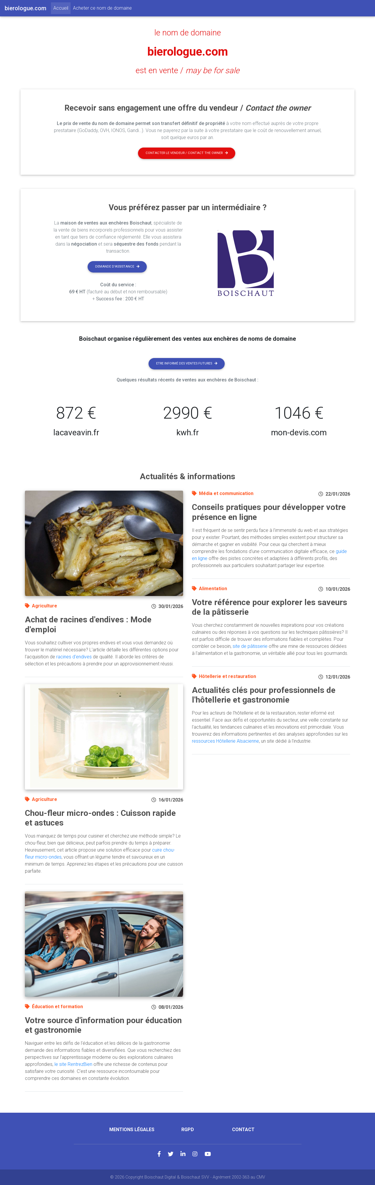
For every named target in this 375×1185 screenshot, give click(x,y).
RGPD (187, 1129)
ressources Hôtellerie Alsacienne (225, 741)
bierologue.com (187, 52)
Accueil (62, 7)
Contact (243, 1129)
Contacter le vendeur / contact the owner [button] (187, 153)
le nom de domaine (187, 32)
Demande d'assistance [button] (117, 266)
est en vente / (187, 70)
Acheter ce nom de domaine (102, 8)
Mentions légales (131, 1129)
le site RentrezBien (73, 1064)
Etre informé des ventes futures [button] (186, 363)
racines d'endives (74, 657)
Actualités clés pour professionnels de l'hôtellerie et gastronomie (263, 695)
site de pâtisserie (250, 646)
